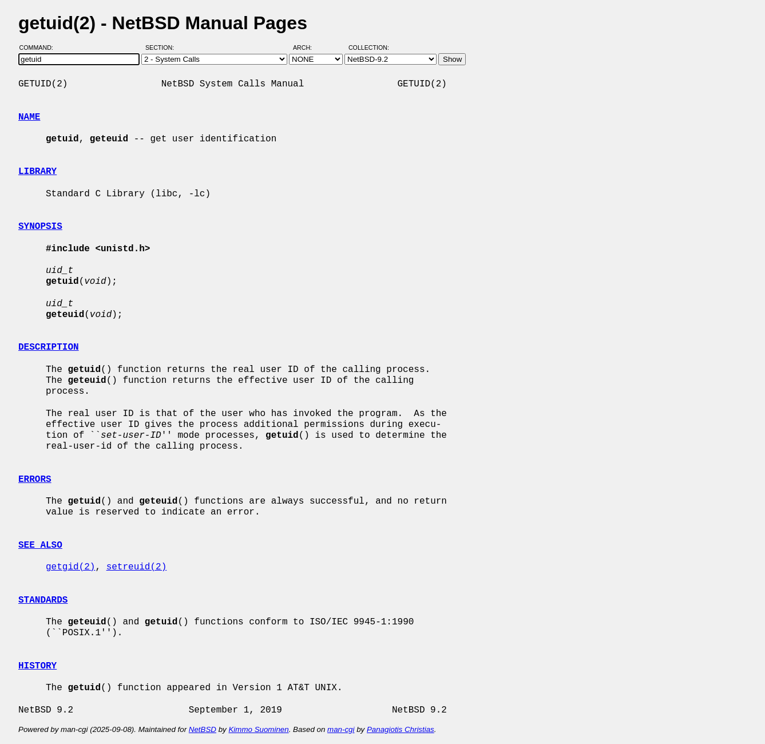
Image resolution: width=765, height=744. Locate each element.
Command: (39, 47)
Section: (162, 47)
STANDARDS (43, 600)
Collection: (368, 47)
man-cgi (340, 729)
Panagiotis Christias (400, 729)
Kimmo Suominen (258, 729)
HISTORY (37, 666)
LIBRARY (37, 171)
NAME (29, 117)
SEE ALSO (40, 545)
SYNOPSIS (40, 226)
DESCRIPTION (48, 347)
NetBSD (202, 729)
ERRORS (34, 479)
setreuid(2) (136, 567)
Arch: (307, 47)
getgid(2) (70, 567)
